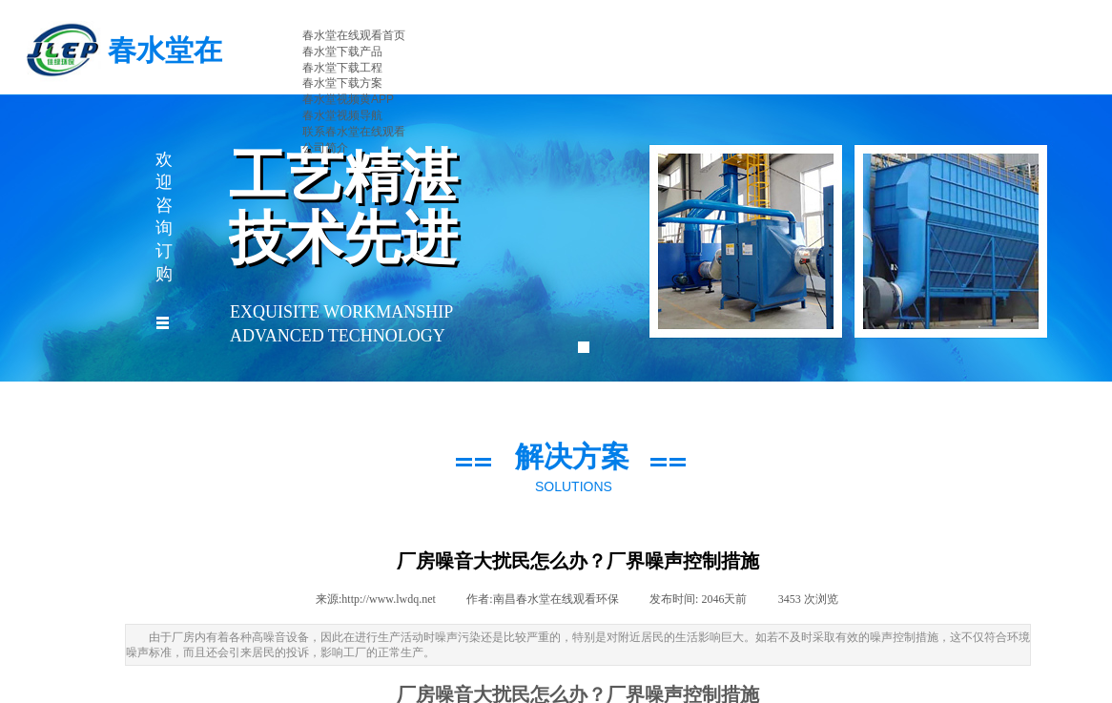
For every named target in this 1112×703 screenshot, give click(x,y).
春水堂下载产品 (342, 51)
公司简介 (325, 148)
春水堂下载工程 (342, 67)
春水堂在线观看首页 (353, 35)
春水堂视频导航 (342, 115)
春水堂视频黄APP (348, 99)
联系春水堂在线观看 (353, 131)
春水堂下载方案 (342, 83)
